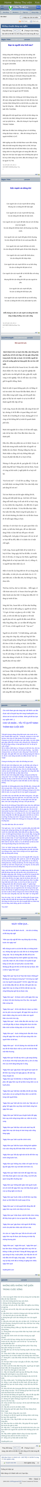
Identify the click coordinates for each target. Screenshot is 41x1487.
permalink (27, 39)
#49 (36, 913)
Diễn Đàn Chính (6, 1457)
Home (7, 2)
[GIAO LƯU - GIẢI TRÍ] (20, 1457)
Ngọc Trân (6, 39)
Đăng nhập (35, 12)
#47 (36, 332)
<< (15, 30)
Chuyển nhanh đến (9, 1462)
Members (15, 12)
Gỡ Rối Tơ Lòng (34, 1457)
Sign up (25, 12)
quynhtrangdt (7, 338)
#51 (37, 1446)
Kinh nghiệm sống (9, 1459)
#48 (36, 700)
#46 (36, 174)
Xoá (37, 2)
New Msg (6, 12)
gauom (4, 705)
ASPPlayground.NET (16, 1481)
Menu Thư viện (23, 2)
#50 (36, 1275)
